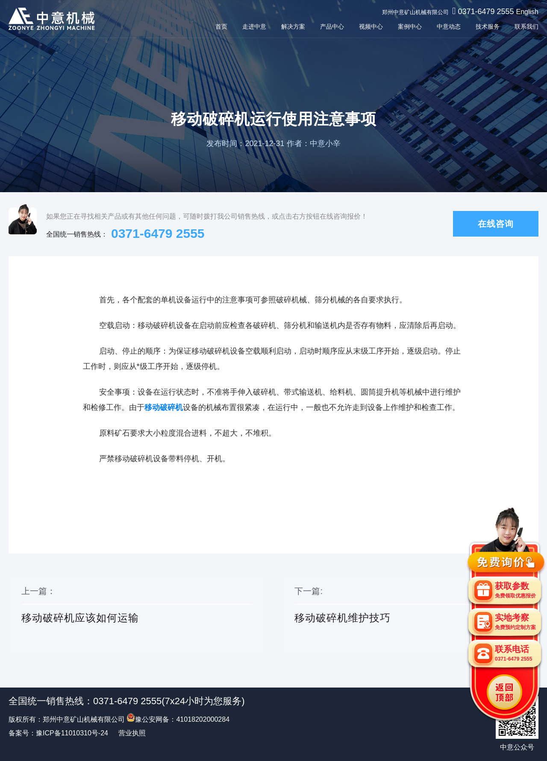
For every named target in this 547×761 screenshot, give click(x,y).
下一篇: (410, 614)
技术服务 (488, 26)
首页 (221, 26)
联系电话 (513, 653)
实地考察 (515, 621)
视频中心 (371, 26)
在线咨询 (496, 223)
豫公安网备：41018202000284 (177, 719)
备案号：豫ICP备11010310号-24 (58, 733)
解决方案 (293, 26)
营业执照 (132, 733)
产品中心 (332, 26)
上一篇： (137, 614)
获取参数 (515, 590)
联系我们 (526, 26)
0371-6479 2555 (486, 11)
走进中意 (254, 26)
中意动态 (449, 26)
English (527, 11)
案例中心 (410, 26)
